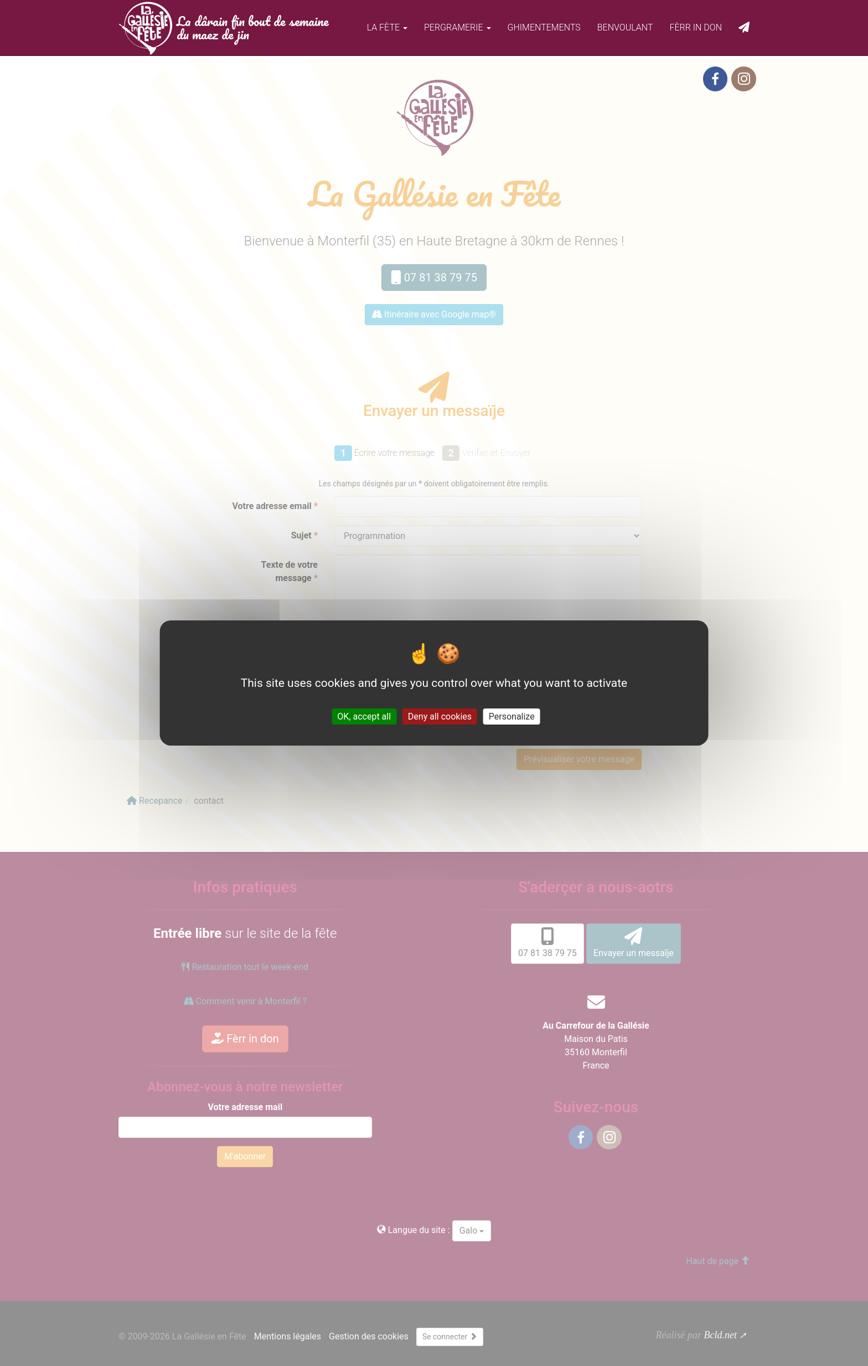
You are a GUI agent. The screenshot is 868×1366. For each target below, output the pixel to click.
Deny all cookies (440, 716)
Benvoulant (625, 27)
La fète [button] (387, 27)
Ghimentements (544, 27)
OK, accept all (364, 716)
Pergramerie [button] (457, 27)
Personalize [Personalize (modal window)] (512, 716)
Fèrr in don (695, 27)
